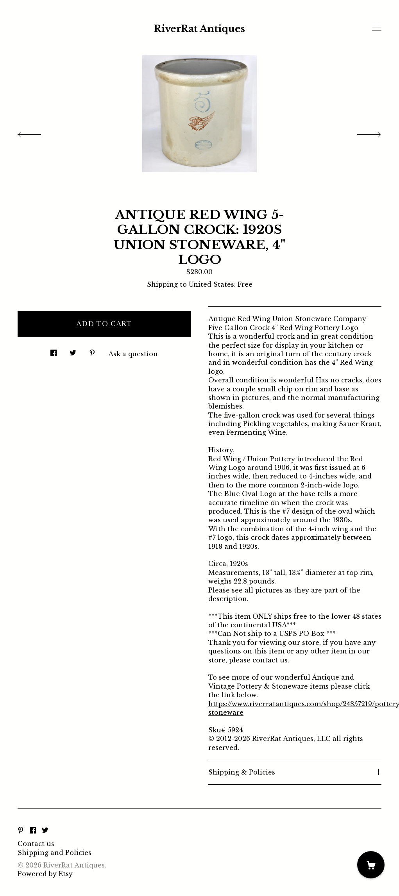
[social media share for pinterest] (92, 351)
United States (211, 284)
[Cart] (371, 864)
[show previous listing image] (37, 132)
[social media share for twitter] (73, 351)
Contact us (36, 844)
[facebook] (33, 830)
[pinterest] (21, 830)
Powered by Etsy (45, 874)
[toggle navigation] (376, 27)
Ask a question (133, 354)
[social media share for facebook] (53, 351)
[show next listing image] (361, 132)
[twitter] (45, 830)
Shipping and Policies (54, 853)
